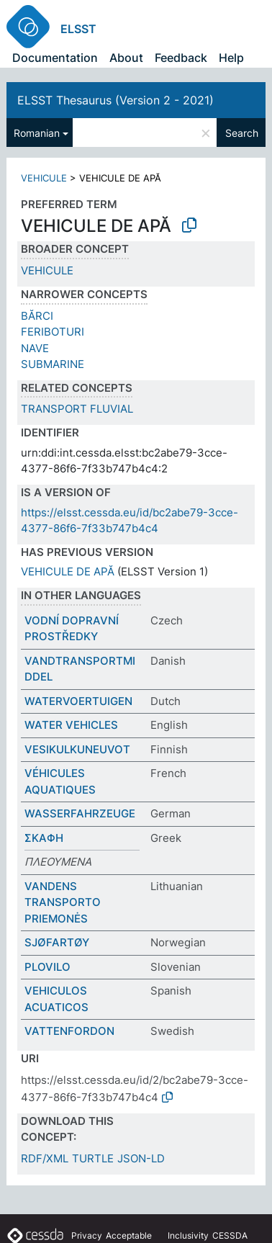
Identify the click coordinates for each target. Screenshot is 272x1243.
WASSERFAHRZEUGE (79, 813)
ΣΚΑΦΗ (43, 838)
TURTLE (93, 1158)
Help (231, 57)
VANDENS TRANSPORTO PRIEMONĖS (62, 902)
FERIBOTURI (52, 331)
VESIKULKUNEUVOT (77, 749)
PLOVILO (47, 967)
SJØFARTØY (56, 942)
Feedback (181, 57)
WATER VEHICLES (71, 725)
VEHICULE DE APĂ (67, 571)
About (126, 57)
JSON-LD (141, 1158)
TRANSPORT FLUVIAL (77, 409)
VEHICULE (44, 178)
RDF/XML (44, 1158)
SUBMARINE (52, 364)
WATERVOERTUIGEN (78, 701)
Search (241, 133)
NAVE (35, 348)
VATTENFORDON (69, 1031)
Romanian (37, 133)
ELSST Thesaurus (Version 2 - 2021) (115, 100)
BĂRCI (37, 316)
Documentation (55, 57)
